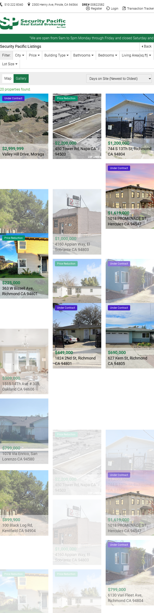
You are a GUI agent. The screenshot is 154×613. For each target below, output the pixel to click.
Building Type (54, 55)
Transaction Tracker (140, 8)
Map (7, 78)
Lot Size (8, 64)
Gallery (21, 78)
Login (114, 8)
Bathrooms (81, 55)
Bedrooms (106, 55)
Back (148, 46)
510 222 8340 (13, 4)
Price (33, 55)
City (18, 55)
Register (96, 8)
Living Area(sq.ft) (135, 55)
